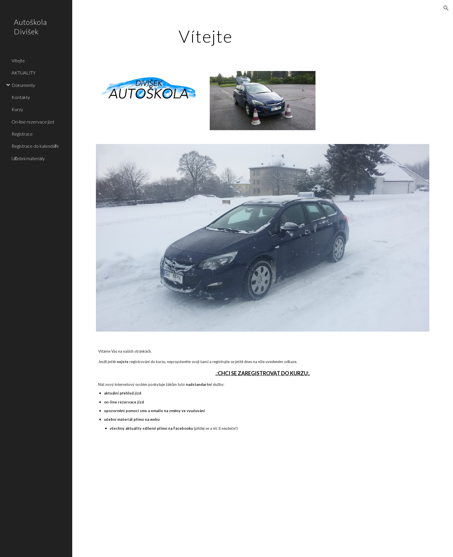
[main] (205, 36)
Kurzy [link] (17, 109)
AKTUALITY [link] (24, 72)
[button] (446, 8)
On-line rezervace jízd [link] (33, 121)
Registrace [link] (22, 134)
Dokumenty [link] (23, 85)
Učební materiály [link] (28, 158)
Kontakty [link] (21, 97)
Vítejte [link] (18, 60)
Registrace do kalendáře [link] (35, 146)
